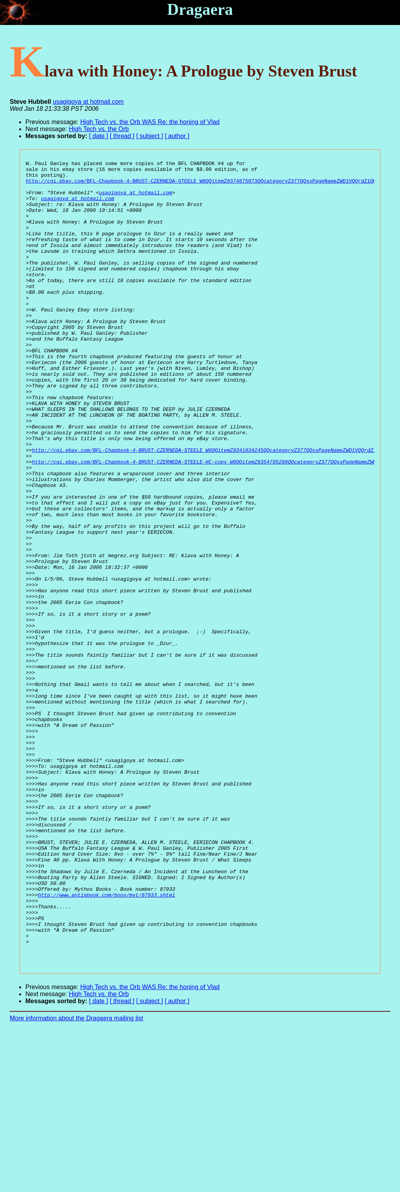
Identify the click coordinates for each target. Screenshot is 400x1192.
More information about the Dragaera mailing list (76, 1178)
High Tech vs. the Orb (99, 129)
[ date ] (98, 136)
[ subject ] (149, 136)
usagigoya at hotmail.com (88, 101)
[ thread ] (122, 136)
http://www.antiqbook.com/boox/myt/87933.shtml (106, 1042)
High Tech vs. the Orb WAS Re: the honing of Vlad (150, 122)
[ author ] (177, 136)
